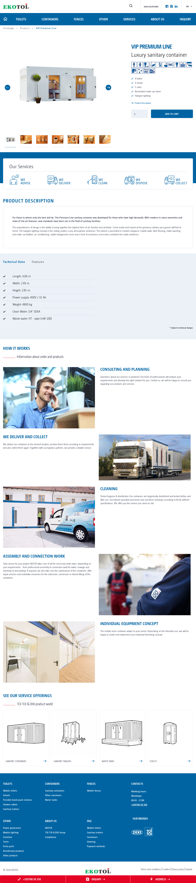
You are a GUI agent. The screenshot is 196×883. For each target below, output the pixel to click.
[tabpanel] (98, 299)
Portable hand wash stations (17, 799)
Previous (7, 87)
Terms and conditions (151, 869)
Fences (78, 19)
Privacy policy (178, 869)
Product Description (141, 103)
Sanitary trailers (11, 808)
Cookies (166, 869)
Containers (49, 19)
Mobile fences (94, 790)
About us (157, 19)
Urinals (6, 795)
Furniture (7, 836)
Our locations (151, 6)
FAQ (89, 821)
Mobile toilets (10, 790)
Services (129, 19)
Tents (6, 841)
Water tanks (51, 799)
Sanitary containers (54, 790)
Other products (10, 855)
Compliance (50, 836)
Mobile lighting (11, 832)
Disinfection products (13, 850)
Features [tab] (38, 262)
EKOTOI (48, 827)
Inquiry (185, 19)
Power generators (12, 827)
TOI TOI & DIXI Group (55, 832)
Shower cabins (10, 804)
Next (108, 87)
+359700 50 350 (139, 804)
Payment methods (96, 846)
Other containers (53, 795)
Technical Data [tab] (14, 262)
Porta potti (8, 846)
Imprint (189, 869)
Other (103, 19)
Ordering (91, 841)
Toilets (20, 19)
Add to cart (172, 113)
